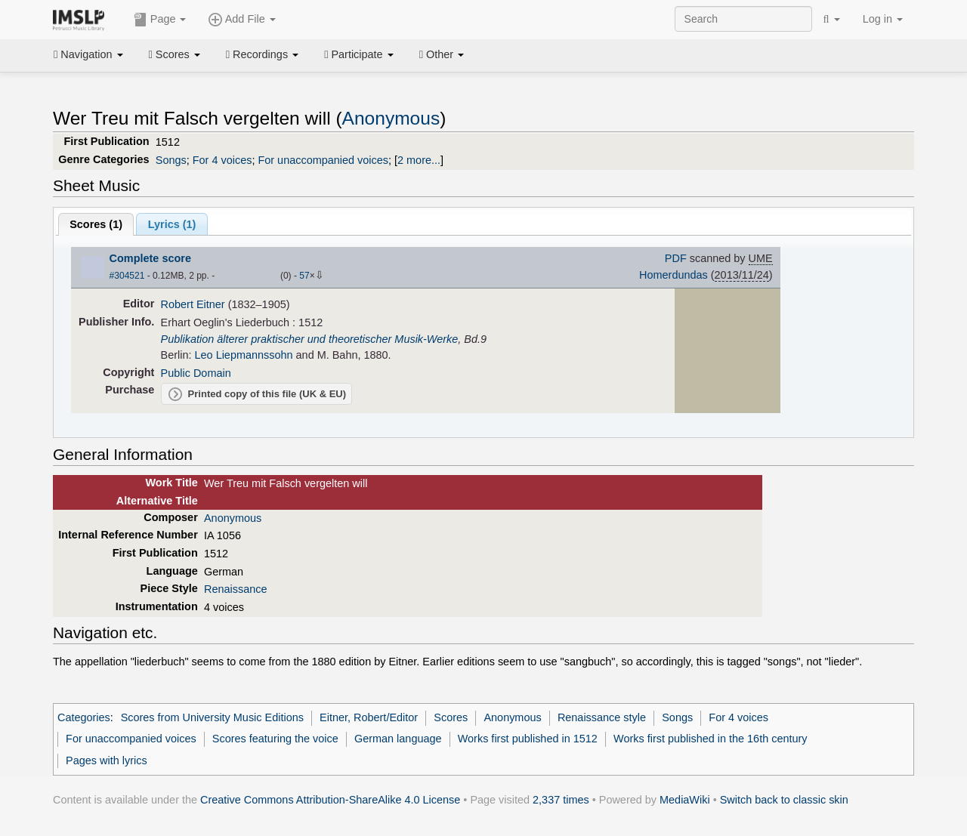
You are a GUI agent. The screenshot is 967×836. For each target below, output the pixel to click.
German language (398, 739)
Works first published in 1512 (528, 739)
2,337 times (561, 800)
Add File (242, 19)
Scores (174, 54)
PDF (676, 258)
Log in (883, 19)
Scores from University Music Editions (212, 717)
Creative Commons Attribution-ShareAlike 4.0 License (330, 800)
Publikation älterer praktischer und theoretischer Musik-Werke (310, 339)
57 (304, 275)
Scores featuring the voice (275, 739)
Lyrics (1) (172, 224)
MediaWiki (685, 800)
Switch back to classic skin (784, 800)
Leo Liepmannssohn (244, 355)
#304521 (127, 275)
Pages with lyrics (106, 760)
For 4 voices (222, 160)
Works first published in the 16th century (710, 739)
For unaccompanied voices (323, 160)
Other (441, 54)
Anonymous (391, 118)
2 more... (418, 160)
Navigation (88, 54)
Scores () (96, 224)
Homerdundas (673, 275)
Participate (359, 54)
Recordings (262, 54)
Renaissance (235, 589)
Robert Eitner (193, 304)
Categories (83, 717)
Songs (171, 160)
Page (160, 19)
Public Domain (196, 373)
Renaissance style (602, 717)
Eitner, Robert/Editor (369, 717)
